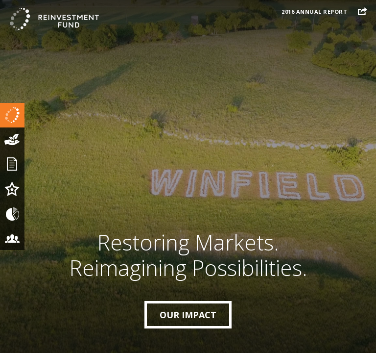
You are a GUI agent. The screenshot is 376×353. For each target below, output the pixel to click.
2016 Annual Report (314, 11)
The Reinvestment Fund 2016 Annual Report (54, 19)
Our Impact (188, 315)
